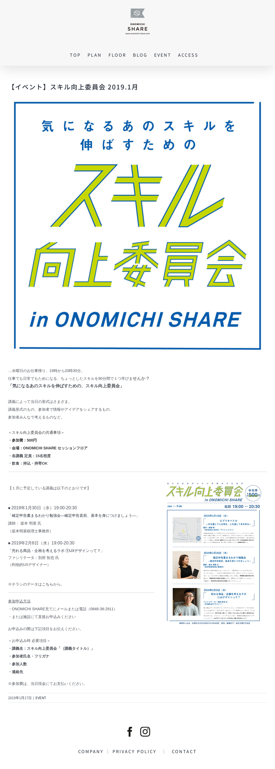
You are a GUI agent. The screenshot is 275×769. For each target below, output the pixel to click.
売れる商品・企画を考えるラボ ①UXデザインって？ (56, 550)
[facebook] (130, 732)
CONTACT (182, 751)
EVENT (40, 697)
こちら (47, 584)
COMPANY (92, 751)
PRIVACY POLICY (137, 751)
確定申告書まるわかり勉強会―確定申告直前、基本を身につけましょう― (74, 515)
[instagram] (145, 732)
